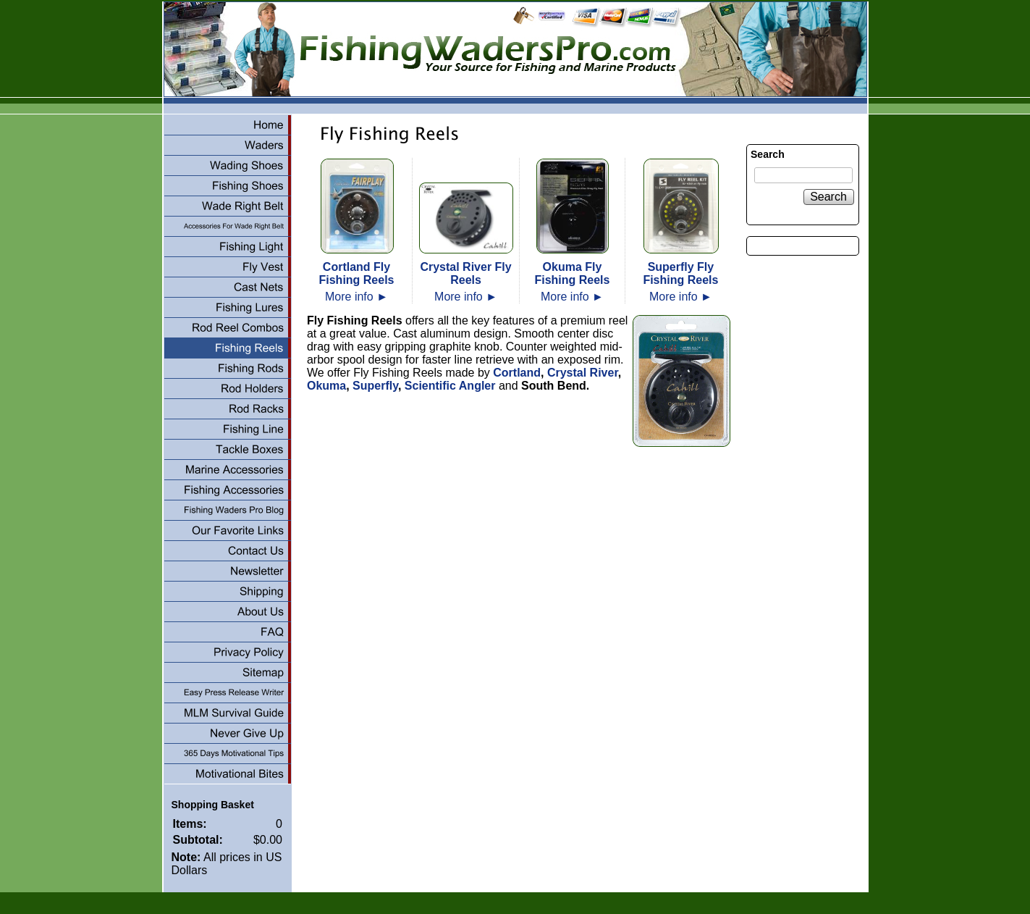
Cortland (515, 372)
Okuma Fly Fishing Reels (571, 273)
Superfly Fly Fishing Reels (680, 273)
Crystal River (582, 372)
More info (356, 296)
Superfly (375, 386)
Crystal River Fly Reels (465, 273)
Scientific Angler (450, 386)
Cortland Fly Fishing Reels (356, 273)
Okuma (326, 386)
